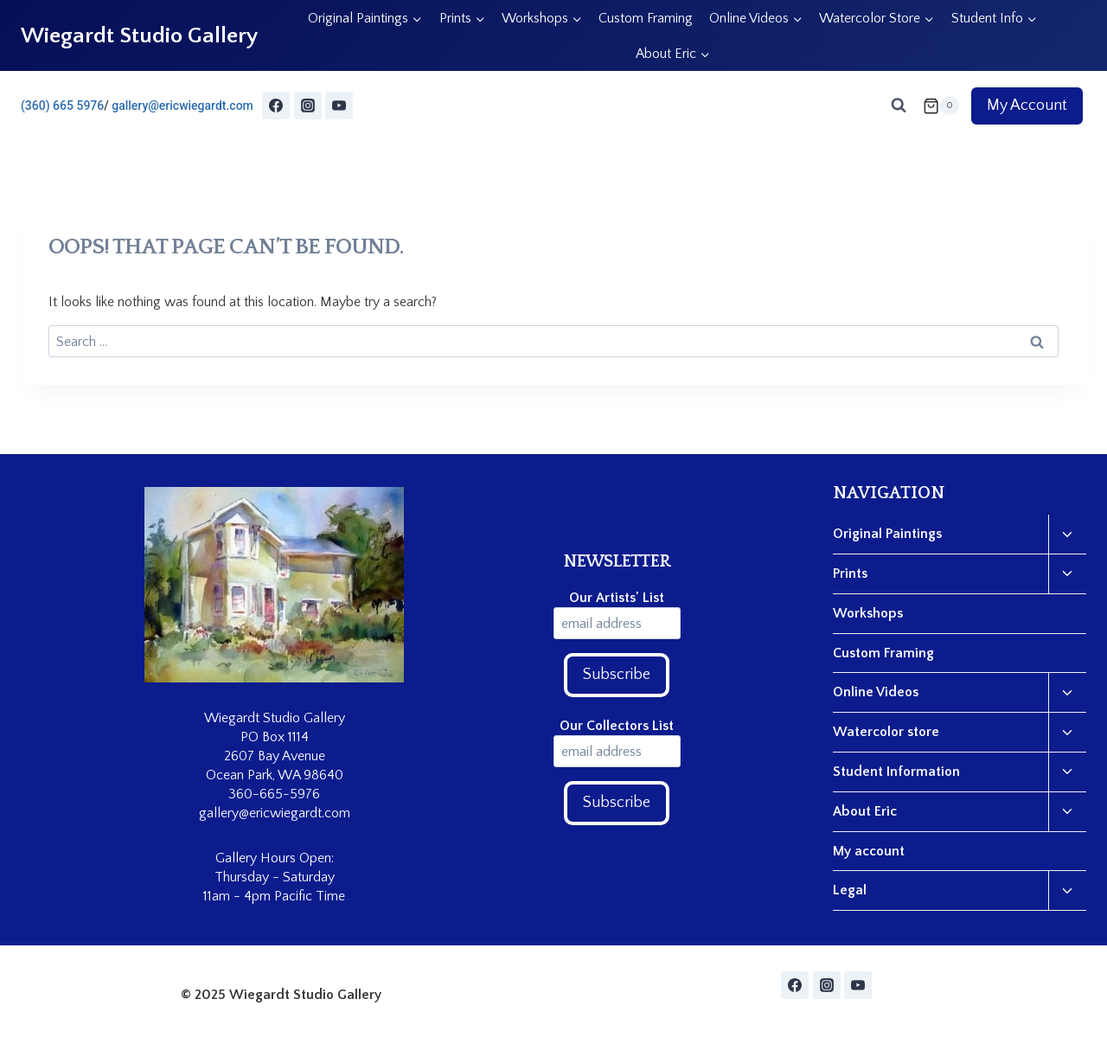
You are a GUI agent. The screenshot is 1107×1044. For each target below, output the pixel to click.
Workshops (868, 613)
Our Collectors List (617, 725)
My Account (1027, 105)
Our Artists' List (616, 597)
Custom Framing (645, 18)
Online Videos (875, 692)
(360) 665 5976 (62, 105)
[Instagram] (308, 105)
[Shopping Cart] (941, 105)
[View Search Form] (898, 105)
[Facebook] (276, 105)
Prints (850, 573)
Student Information (896, 771)
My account (869, 851)
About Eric (865, 811)
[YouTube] (339, 105)
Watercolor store (886, 732)
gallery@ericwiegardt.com (182, 105)
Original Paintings (887, 533)
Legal (850, 890)
